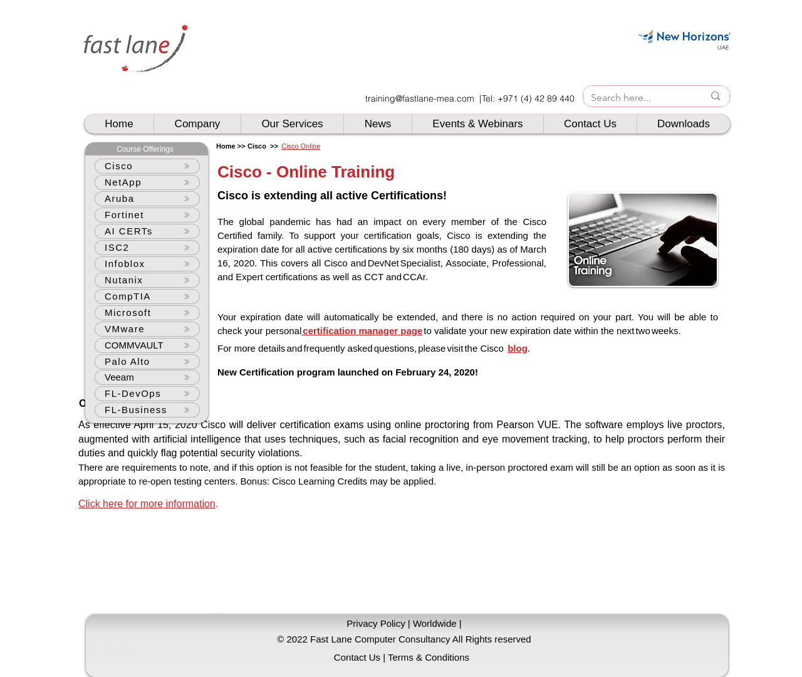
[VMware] (147, 329)
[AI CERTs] (147, 231)
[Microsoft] (147, 312)
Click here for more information (147, 503)
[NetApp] (147, 182)
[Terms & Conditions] (428, 657)
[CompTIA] (147, 296)
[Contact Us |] (359, 657)
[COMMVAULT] (147, 345)
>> (273, 146)
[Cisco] (147, 166)
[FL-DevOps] (147, 393)
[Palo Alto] (147, 361)
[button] (404, 639)
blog (518, 348)
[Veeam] (147, 377)
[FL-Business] (147, 409)
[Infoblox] (147, 263)
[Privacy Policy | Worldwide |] (404, 623)
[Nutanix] (147, 280)
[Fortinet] (147, 215)
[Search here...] (638, 98)
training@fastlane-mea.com (419, 98)
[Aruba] (147, 198)
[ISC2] (147, 247)
